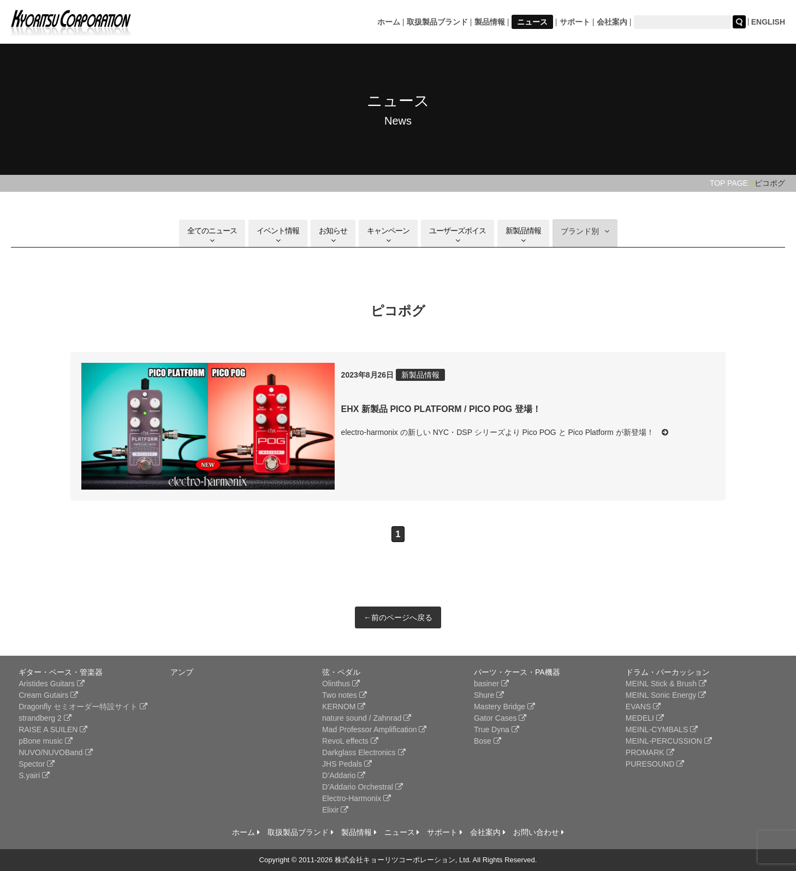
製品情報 (489, 21)
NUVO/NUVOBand (55, 752)
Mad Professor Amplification (374, 729)
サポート (575, 21)
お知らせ (333, 235)
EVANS (643, 706)
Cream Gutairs (48, 695)
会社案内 (612, 21)
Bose (487, 741)
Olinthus (341, 683)
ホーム (388, 21)
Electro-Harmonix (356, 798)
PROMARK (650, 752)
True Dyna (496, 729)
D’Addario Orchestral (362, 786)
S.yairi (34, 775)
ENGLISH (768, 21)
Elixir (335, 809)
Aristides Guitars (52, 683)
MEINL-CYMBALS (662, 729)
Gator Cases (500, 718)
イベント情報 (278, 235)
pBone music (46, 741)
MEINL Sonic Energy (666, 695)
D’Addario (343, 775)
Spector (37, 764)
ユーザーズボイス (457, 235)
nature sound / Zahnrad (366, 718)
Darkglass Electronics (364, 752)
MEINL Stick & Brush (666, 683)
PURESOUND (655, 764)
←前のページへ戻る (398, 617)
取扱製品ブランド (437, 21)
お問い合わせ (538, 832)
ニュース (532, 21)
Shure (489, 695)
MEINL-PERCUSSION (669, 741)
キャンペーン (388, 235)
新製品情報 (523, 235)
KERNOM (343, 706)
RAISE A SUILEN (53, 729)
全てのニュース (212, 235)
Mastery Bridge (504, 706)
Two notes (344, 695)
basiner (491, 683)
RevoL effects (350, 741)
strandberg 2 (45, 718)
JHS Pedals (347, 764)
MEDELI (645, 718)
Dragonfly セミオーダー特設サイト (83, 706)
